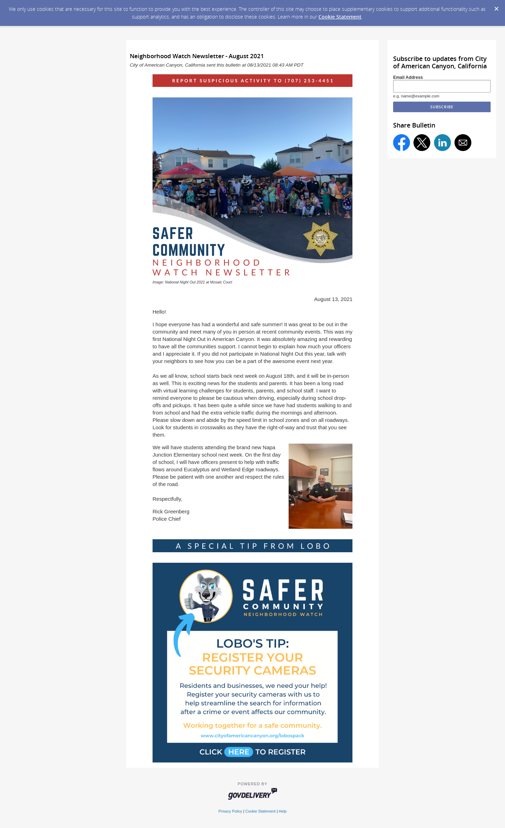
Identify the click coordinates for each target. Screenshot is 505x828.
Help (283, 811)
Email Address (408, 77)
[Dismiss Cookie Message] (496, 6)
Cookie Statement (340, 16)
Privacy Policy (230, 811)
